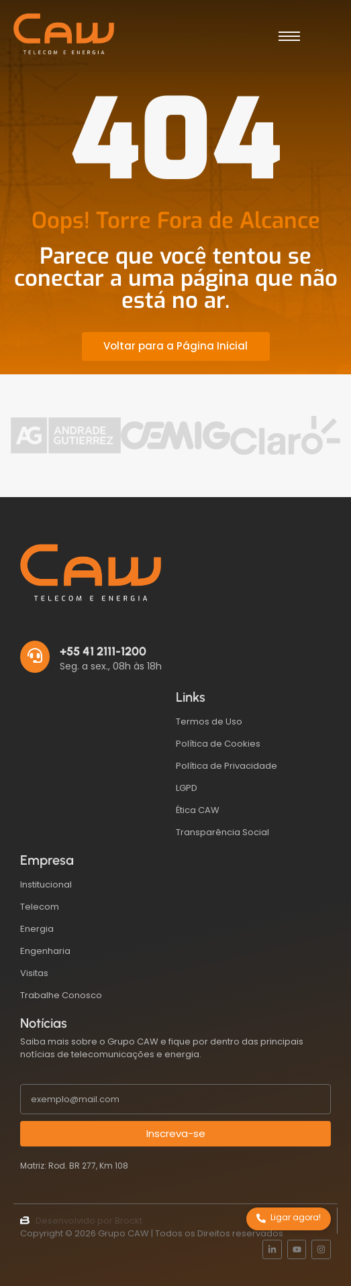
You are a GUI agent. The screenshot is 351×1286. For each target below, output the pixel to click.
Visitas (34, 973)
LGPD (186, 788)
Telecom (39, 906)
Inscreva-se (175, 1133)
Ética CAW (197, 810)
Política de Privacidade (226, 765)
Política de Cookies (218, 743)
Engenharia (45, 951)
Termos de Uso (209, 721)
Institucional (46, 884)
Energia (37, 928)
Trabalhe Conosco (61, 995)
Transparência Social (222, 832)
